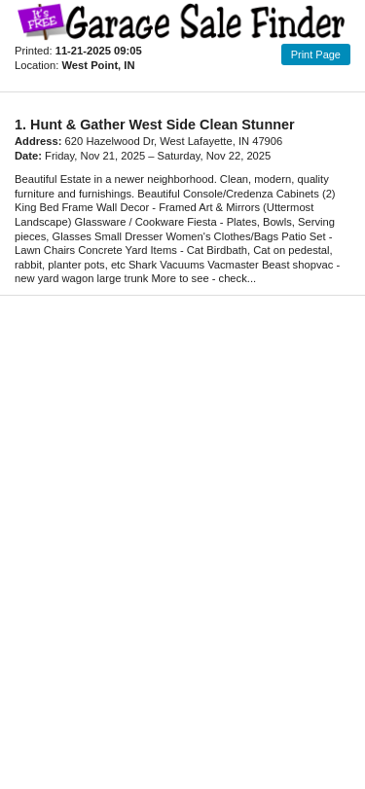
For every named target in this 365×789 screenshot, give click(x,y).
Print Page (316, 54)
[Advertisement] (182, 531)
